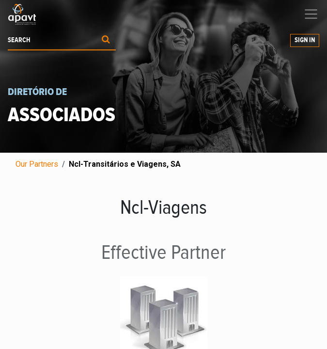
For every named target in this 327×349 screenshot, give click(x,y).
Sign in (305, 40)
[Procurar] (106, 40)
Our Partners (37, 164)
